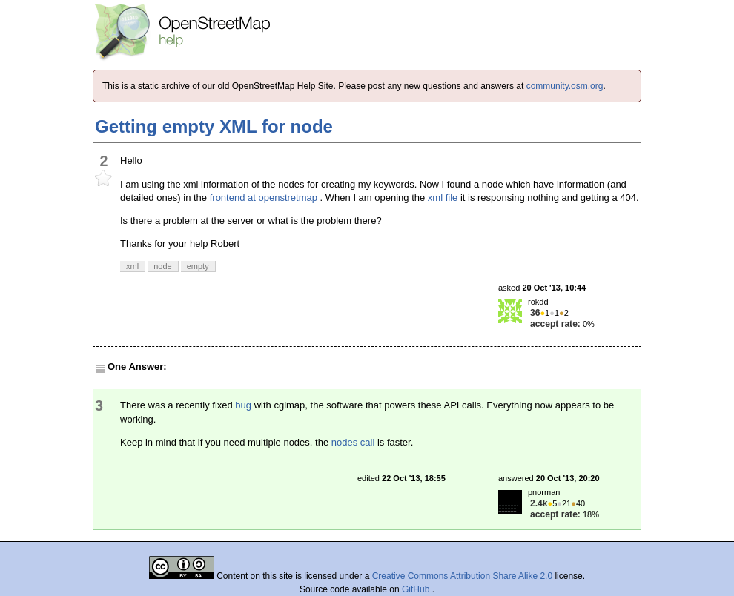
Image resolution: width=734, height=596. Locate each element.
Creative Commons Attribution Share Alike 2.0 (462, 576)
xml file (442, 197)
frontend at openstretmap (263, 197)
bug (243, 405)
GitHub (417, 589)
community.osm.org (565, 86)
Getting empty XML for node (214, 126)
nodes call (353, 442)
